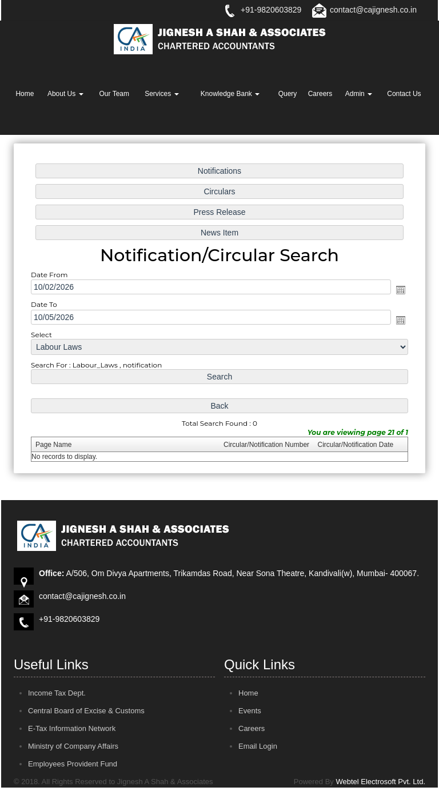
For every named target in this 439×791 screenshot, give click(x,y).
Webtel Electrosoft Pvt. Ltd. (380, 781)
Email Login (257, 746)
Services (161, 94)
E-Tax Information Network (71, 728)
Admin (358, 94)
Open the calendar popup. (398, 290)
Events (249, 710)
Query (287, 94)
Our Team (114, 94)
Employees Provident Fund (72, 764)
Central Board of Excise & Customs (86, 710)
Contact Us (404, 94)
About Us (65, 94)
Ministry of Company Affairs (73, 746)
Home (24, 94)
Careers (320, 94)
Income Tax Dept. (57, 693)
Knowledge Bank (230, 94)
